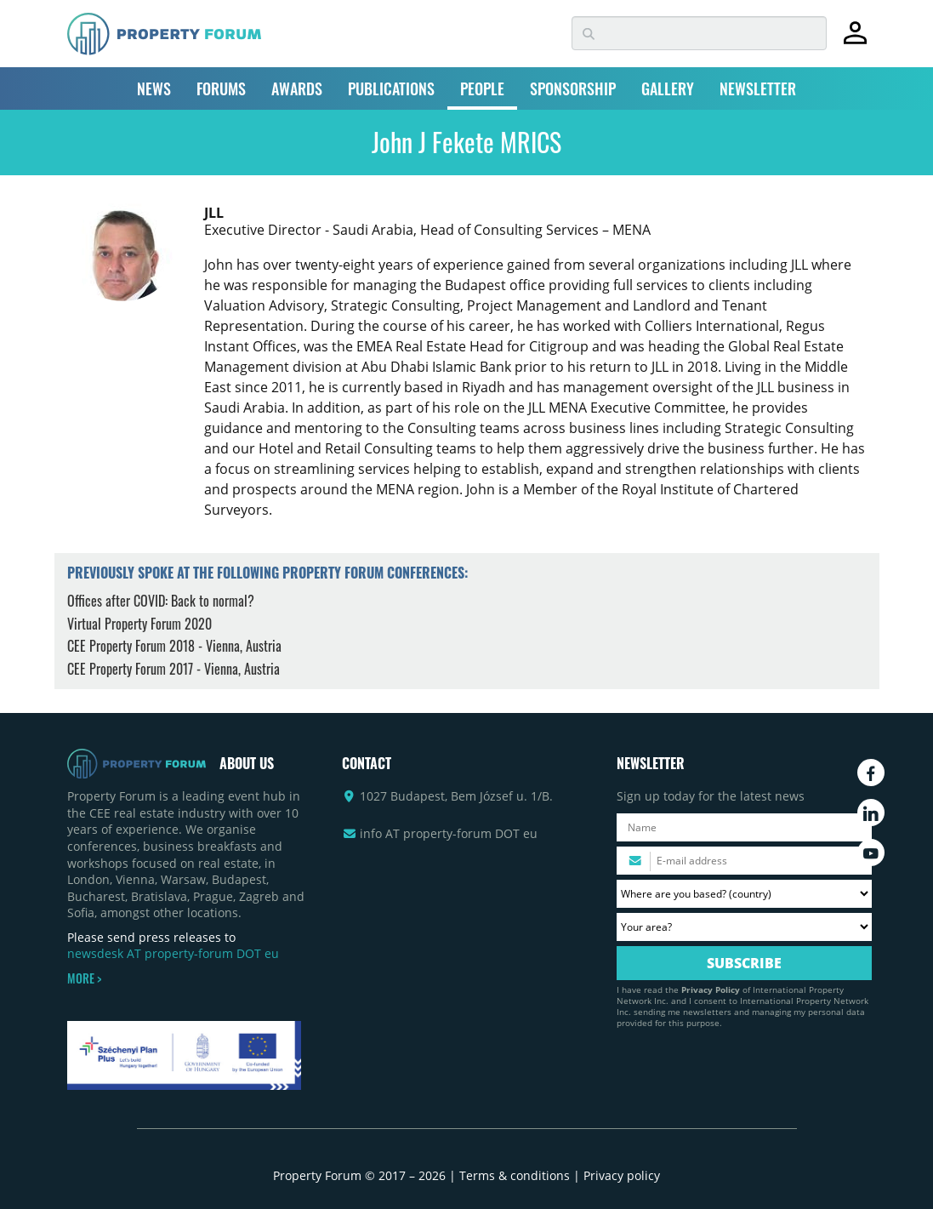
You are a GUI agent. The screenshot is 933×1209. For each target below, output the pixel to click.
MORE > (84, 978)
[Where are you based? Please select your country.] (744, 894)
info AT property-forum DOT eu (449, 833)
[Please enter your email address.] (744, 861)
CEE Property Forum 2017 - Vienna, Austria (173, 669)
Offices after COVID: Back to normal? (160, 600)
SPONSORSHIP (573, 88)
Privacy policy (621, 1175)
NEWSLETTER (758, 88)
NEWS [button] (154, 88)
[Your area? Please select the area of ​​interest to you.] (744, 927)
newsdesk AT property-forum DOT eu (173, 953)
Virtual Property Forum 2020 (139, 623)
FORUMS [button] (221, 88)
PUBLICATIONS (391, 88)
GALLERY (667, 88)
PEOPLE (482, 88)
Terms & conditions (514, 1175)
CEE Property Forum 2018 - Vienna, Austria (174, 646)
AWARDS (296, 88)
